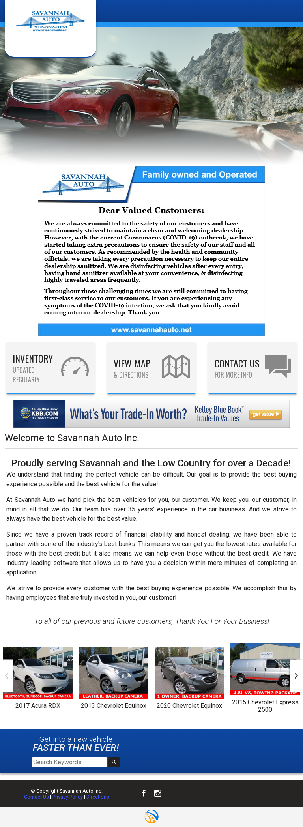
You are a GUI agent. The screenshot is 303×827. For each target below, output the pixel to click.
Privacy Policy (67, 797)
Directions (97, 797)
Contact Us (36, 797)
